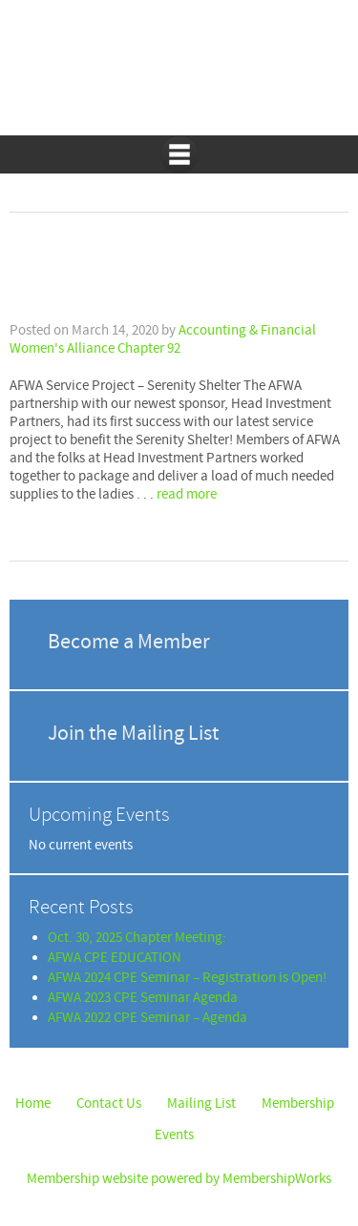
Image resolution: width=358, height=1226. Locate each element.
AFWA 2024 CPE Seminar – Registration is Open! (187, 978)
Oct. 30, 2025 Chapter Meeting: (137, 938)
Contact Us (108, 1103)
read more (187, 494)
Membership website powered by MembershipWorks (179, 1179)
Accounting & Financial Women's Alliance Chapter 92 (179, 77)
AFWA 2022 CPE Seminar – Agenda (147, 1018)
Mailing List (201, 1103)
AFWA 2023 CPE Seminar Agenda (143, 998)
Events (174, 1135)
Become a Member (129, 642)
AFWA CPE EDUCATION (114, 958)
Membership (298, 1103)
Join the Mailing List (133, 733)
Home (33, 1103)
